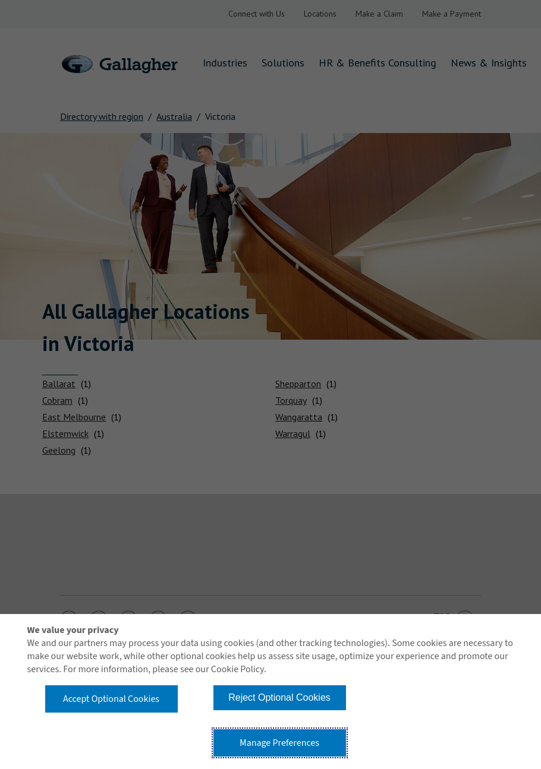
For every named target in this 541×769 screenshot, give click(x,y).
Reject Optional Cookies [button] (279, 697)
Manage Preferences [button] (279, 742)
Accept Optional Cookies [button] (111, 698)
